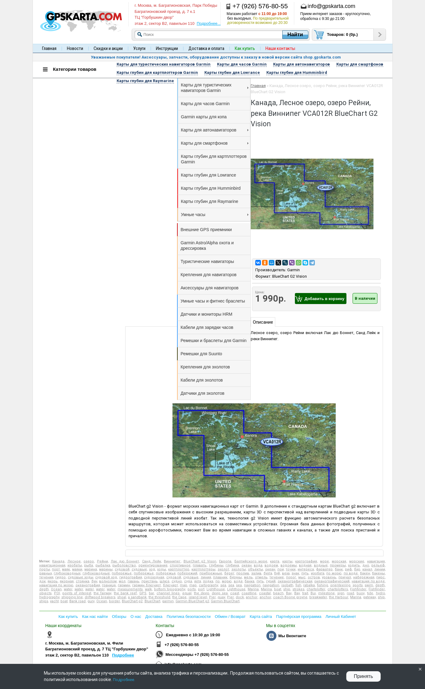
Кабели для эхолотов (202, 380)
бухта (268, 573)
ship (286, 589)
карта (274, 561)
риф (348, 569)
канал (367, 569)
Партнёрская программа (298, 616)
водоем (271, 565)
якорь (53, 581)
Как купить (68, 616)
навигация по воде (368, 581)
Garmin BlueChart (225, 601)
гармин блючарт (146, 585)
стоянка (82, 581)
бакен (365, 573)
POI (57, 593)
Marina (253, 589)
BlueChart (152, 601)
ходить (354, 565)
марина (90, 569)
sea (223, 585)
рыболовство (124, 565)
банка (249, 581)
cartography (208, 585)
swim (369, 585)
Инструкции (167, 48)
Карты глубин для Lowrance (208, 175)
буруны (236, 577)
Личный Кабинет (341, 616)
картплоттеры (203, 569)
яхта (197, 581)
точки (291, 569)
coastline (249, 593)
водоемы (288, 565)
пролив (242, 573)
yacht (54, 601)
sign (340, 593)
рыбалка (102, 565)
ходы (161, 569)
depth (380, 585)
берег (229, 573)
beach (278, 593)
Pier (212, 597)
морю (227, 581)
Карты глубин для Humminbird (211, 188)
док (42, 581)
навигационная (52, 565)
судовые (139, 569)
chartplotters (337, 589)
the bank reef (125, 593)
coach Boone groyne (290, 597)
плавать (200, 565)
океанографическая (295, 581)
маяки (77, 569)
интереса (306, 569)
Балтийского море (250, 561)
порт (56, 569)
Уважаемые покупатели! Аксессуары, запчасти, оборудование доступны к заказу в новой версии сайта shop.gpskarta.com (216, 57)
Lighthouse (216, 589)
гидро (60, 577)
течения (46, 577)
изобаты (75, 565)
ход (152, 569)
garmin (168, 601)
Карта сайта (261, 616)
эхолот (223, 569)
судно (177, 581)
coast (234, 593)
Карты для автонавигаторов (215, 130)
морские (356, 561)
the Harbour (338, 597)
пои (280, 569)
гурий (271, 581)
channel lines (168, 593)
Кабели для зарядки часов (207, 327)
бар (357, 569)
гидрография (130, 577)
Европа (225, 561)
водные (321, 565)
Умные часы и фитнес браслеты (213, 301)
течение (276, 577)
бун (94, 581)
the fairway (102, 593)
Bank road (77, 601)
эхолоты (238, 569)
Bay (289, 593)
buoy (361, 593)
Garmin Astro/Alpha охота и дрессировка (207, 245)
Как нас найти (95, 616)
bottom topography (169, 589)
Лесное (74, 561)
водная (305, 565)
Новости (75, 48)
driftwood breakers (100, 597)
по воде (351, 573)
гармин (124, 585)
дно (365, 565)
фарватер (324, 569)
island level (198, 597)
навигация (376, 561)
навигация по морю (56, 585)
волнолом (108, 581)
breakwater (318, 597)
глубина (232, 565)
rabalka (309, 585)
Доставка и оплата (206, 48)
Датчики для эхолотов (203, 393)
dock (240, 597)
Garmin (293, 270)
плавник (220, 577)
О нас (135, 616)
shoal (121, 597)
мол (122, 581)
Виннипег (172, 561)
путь (305, 573)
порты (44, 569)
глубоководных (67, 573)
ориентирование (153, 565)
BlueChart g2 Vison (200, 561)
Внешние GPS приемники (206, 229)
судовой (122, 569)
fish (298, 585)
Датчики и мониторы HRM (207, 314)
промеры (338, 565)
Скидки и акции (108, 48)
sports (358, 585)
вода (258, 565)
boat (277, 589)
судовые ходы (80, 577)
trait (305, 593)
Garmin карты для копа (204, 116)
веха (286, 573)
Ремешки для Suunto (201, 353)
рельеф (378, 565)
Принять (363, 676)
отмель (261, 577)
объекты (255, 569)
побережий (187, 573)
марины (106, 569)
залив (256, 573)
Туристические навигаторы (207, 261)
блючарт (170, 585)
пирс (380, 577)
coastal (265, 593)
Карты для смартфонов (215, 143)
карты (287, 561)
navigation (252, 585)
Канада (58, 561)
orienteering (340, 585)
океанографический (332, 581)
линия (206, 577)
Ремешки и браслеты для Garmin (214, 340)
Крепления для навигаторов (209, 274)
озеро (88, 561)
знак (295, 573)
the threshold (159, 597)
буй (277, 573)
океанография (87, 585)
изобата (317, 573)
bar (151, 593)
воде (238, 581)
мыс (302, 577)
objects (45, 593)
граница (109, 585)
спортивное (180, 565)
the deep (201, 593)
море (324, 561)
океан (246, 565)
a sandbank (137, 597)
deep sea (220, 593)
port (201, 589)
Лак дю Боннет (125, 561)
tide (370, 593)
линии (379, 569)
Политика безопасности (189, 616)
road (350, 593)
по (217, 581)
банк (339, 569)
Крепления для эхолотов (205, 366)
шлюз (164, 581)
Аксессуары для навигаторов (210, 287)
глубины (216, 565)
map (183, 585)
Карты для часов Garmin (205, 103)
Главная (49, 48)
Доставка (154, 616)
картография (306, 561)
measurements (130, 589)
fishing (322, 585)
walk (148, 589)
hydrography (49, 597)
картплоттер (178, 569)
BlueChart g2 (132, 601)
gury (91, 601)
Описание (263, 322)
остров (314, 577)
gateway (369, 597)
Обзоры (119, 616)
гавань (133, 581)
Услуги (139, 48)
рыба (88, 565)
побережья (166, 573)
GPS (142, 593)
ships (43, 601)
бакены (378, 573)
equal (186, 593)
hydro (380, 593)
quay (221, 597)
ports (191, 589)
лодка (208, 581)
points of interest (76, 593)
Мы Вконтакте (292, 636)
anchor (251, 597)
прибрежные (210, 573)
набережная (363, 577)
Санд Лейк (151, 561)
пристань (149, 581)
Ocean (56, 589)
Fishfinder (358, 589)
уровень (329, 577)
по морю (334, 573)
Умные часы (215, 214)
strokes (298, 589)
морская (339, 561)
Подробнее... (209, 23)
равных (45, 573)
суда (188, 581)
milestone (326, 593)
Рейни (102, 561)
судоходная (154, 577)
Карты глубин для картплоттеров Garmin (214, 159)
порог (291, 577)
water (68, 589)
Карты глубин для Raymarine (209, 201)
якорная (67, 581)
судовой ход (106, 577)
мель (248, 577)
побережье (122, 573)
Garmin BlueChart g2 (192, 601)
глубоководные (96, 573)
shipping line (72, 597)
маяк (66, 569)
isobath (287, 585)
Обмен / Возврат (230, 616)
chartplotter (316, 589)
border (114, 601)
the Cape (179, 597)
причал (344, 577)
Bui (313, 593)
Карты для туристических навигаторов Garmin (215, 87)
